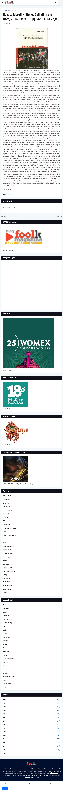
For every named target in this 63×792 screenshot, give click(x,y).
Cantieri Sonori (7, 506)
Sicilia (5, 669)
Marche (5, 640)
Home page (6, 10)
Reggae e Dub (7, 567)
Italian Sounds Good (9, 535)
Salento (5, 662)
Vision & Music (7, 589)
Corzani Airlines (8, 514)
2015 (31, 717)
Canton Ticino (7, 619)
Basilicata (6, 608)
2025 (31, 753)
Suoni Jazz (6, 578)
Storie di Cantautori (9, 571)
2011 (31, 703)
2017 (31, 725)
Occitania (6, 648)
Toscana (5, 673)
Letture (14, 10)
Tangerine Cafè (7, 585)
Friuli (4, 626)
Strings (5, 575)
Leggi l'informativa (46, 784)
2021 (31, 739)
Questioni (6, 564)
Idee (4, 532)
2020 (31, 735)
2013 (31, 710)
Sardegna (6, 666)
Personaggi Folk (8, 557)
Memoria (6, 542)
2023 (31, 746)
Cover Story (6, 517)
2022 (31, 743)
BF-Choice (6, 503)
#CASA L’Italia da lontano (11, 496)
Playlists (5, 560)
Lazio (4, 630)
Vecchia (58, 216)
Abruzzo (5, 605)
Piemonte (6, 651)
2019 (31, 732)
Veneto (5, 687)
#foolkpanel (6, 499)
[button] (2, 2)
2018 (31, 728)
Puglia (5, 655)
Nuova (4, 216)
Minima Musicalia (8, 546)
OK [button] (5, 788)
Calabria (5, 612)
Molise (5, 644)
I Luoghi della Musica (9, 528)
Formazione (6, 524)
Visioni (5, 592)
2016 (31, 721)
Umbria (5, 680)
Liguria (5, 633)
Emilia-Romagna (8, 623)
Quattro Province (8, 658)
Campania (6, 615)
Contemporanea (8, 510)
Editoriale (6, 521)
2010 (31, 700)
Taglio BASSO (7, 582)
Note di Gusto (7, 553)
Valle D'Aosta (7, 684)
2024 (31, 750)
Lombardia (6, 637)
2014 (31, 714)
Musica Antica (7, 549)
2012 (31, 707)
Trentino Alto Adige (9, 676)
